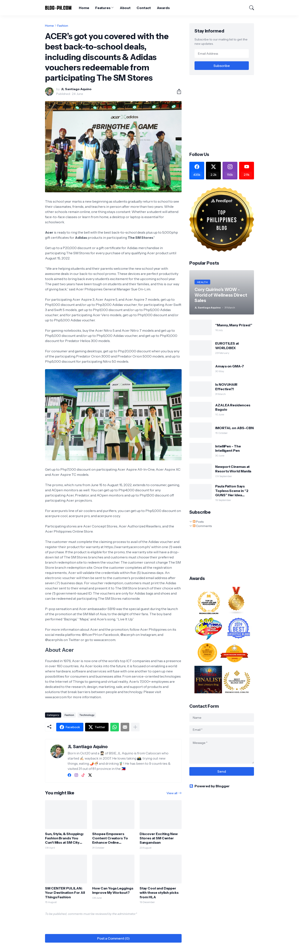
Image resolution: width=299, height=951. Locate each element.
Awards (163, 8)
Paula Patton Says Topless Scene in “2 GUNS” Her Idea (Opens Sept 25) (231, 490)
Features (102, 8)
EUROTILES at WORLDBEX (227, 345)
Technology (86, 715)
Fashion (62, 26)
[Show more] (135, 727)
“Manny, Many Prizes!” (233, 325)
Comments (202, 526)
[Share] (177, 91)
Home (84, 8)
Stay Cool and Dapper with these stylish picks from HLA (159, 892)
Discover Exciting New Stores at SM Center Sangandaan (159, 838)
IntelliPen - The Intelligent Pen (228, 448)
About (125, 8)
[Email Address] (222, 53)
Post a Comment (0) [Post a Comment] (113, 938)
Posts (198, 522)
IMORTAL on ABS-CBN (234, 428)
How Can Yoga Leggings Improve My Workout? (112, 890)
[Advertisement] (225, 113)
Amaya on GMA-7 (229, 366)
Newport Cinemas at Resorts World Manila (233, 468)
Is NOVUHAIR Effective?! (226, 386)
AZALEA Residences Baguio (232, 407)
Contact (144, 8)
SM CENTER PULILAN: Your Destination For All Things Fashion (65, 892)
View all (172, 793)
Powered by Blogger (209, 786)
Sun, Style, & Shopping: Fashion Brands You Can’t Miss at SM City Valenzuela (64, 838)
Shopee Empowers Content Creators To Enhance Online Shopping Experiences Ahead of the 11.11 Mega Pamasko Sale (111, 838)
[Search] (249, 7)
